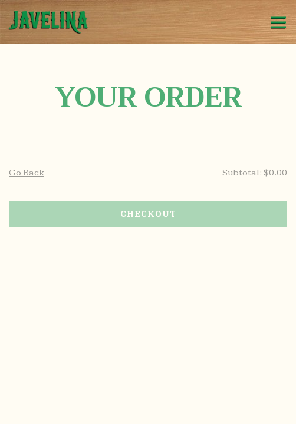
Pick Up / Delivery (148, 411)
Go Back (26, 172)
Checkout (148, 214)
